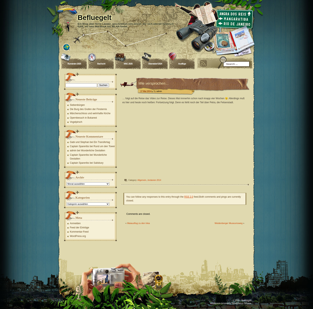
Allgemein (142, 180)
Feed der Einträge (79, 227)
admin (159, 91)
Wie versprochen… (153, 83)
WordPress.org (78, 236)
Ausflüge (182, 63)
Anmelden (75, 223)
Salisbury (98, 162)
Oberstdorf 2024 (155, 63)
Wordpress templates (220, 303)
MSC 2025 (128, 63)
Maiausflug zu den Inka (138, 223)
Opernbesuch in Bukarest (83, 117)
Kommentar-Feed (79, 231)
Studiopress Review (241, 303)
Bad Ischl (101, 63)
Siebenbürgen (77, 105)
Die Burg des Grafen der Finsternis (88, 109)
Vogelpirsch (76, 122)
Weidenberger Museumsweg (229, 223)
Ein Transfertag (102, 142)
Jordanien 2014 (154, 180)
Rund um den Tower (104, 146)
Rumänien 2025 (74, 63)
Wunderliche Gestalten (93, 150)
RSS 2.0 (188, 196)
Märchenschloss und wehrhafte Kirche (90, 113)
